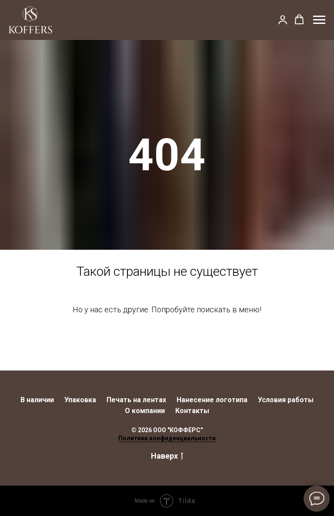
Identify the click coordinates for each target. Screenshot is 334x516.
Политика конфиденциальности (167, 438)
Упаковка (80, 400)
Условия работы (286, 400)
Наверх (167, 456)
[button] (282, 19)
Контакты (192, 411)
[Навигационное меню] (319, 20)
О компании (145, 411)
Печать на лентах (136, 400)
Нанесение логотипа (212, 400)
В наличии (37, 400)
